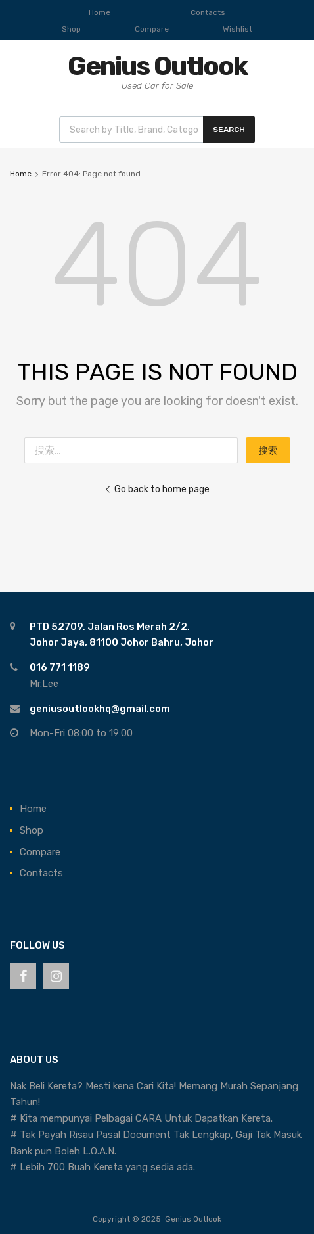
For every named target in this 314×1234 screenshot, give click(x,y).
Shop (71, 29)
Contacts (208, 12)
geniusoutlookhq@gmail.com (100, 709)
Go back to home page (157, 489)
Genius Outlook (157, 66)
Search (229, 129)
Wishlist (237, 29)
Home (99, 12)
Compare (152, 29)
